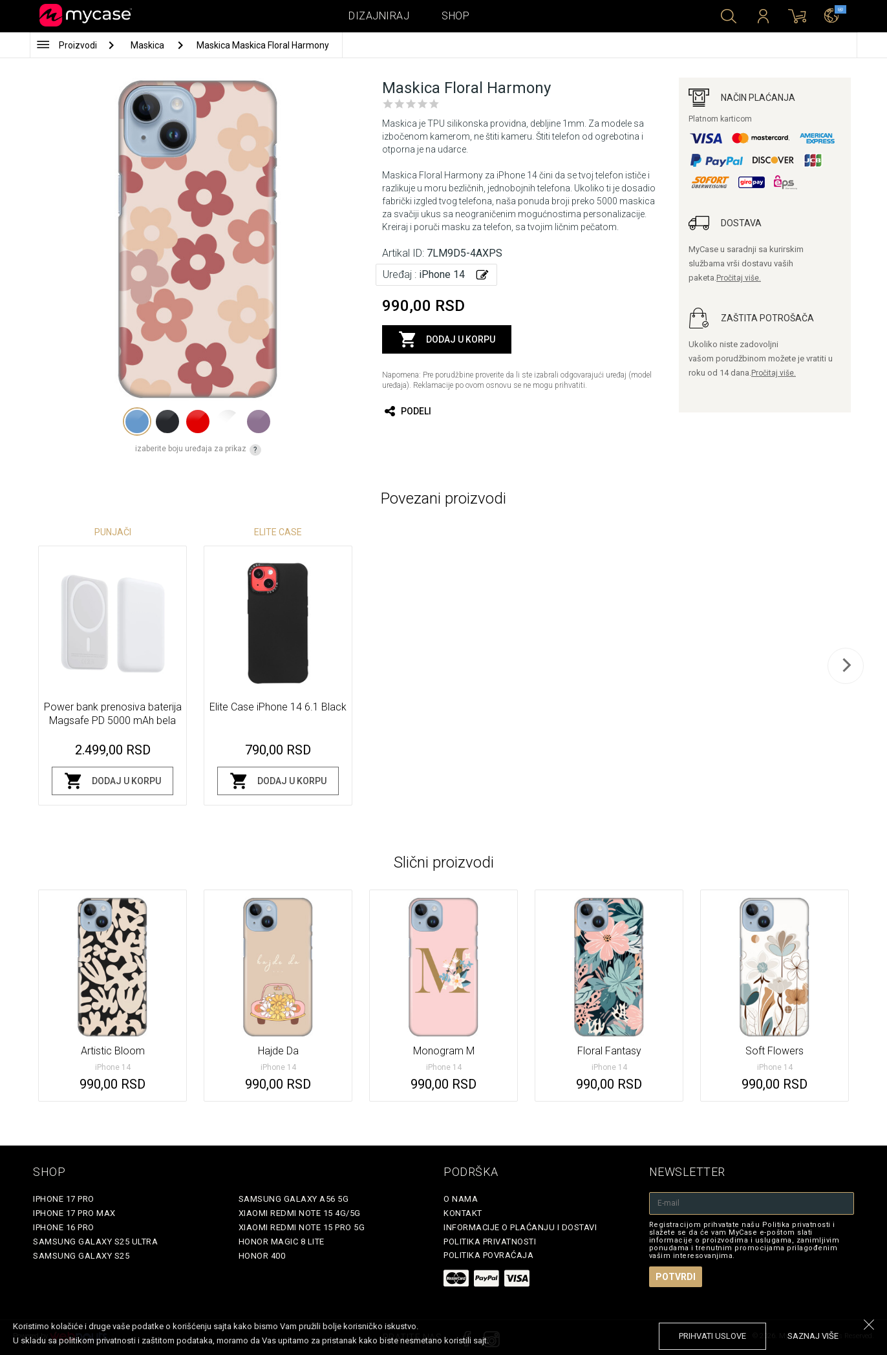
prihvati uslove (712, 1336)
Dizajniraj (378, 16)
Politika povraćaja (488, 1255)
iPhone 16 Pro (63, 1227)
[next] (846, 666)
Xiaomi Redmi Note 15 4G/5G (300, 1213)
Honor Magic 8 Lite (282, 1241)
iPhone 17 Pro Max (74, 1213)
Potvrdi (676, 1277)
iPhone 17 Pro (63, 1199)
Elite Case (278, 532)
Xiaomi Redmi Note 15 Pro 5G (302, 1227)
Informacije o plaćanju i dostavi (520, 1227)
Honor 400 (262, 1256)
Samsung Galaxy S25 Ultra (95, 1241)
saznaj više (813, 1336)
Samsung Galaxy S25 (81, 1256)
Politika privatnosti (489, 1241)
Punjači (112, 532)
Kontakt (462, 1213)
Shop (455, 16)
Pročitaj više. (738, 278)
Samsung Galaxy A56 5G (294, 1199)
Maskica (148, 45)
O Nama (460, 1199)
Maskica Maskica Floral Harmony (263, 45)
